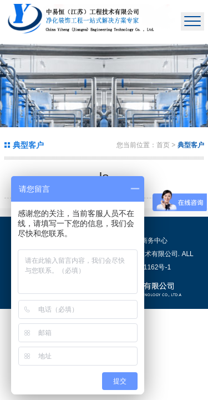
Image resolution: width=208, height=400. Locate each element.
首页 (163, 145)
